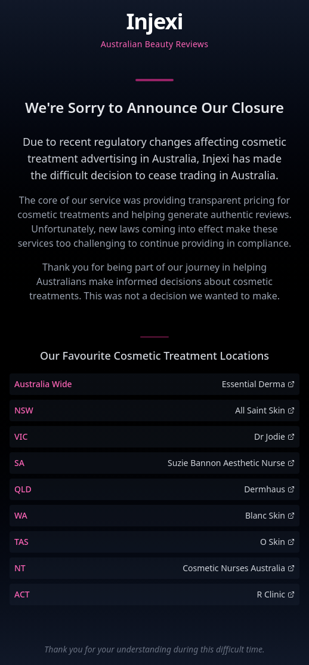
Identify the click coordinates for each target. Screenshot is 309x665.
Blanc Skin (270, 515)
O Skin (277, 541)
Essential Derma (258, 384)
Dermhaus (269, 489)
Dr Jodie (274, 436)
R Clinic (276, 594)
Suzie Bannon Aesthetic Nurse (231, 462)
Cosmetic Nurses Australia (239, 568)
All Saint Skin (265, 410)
